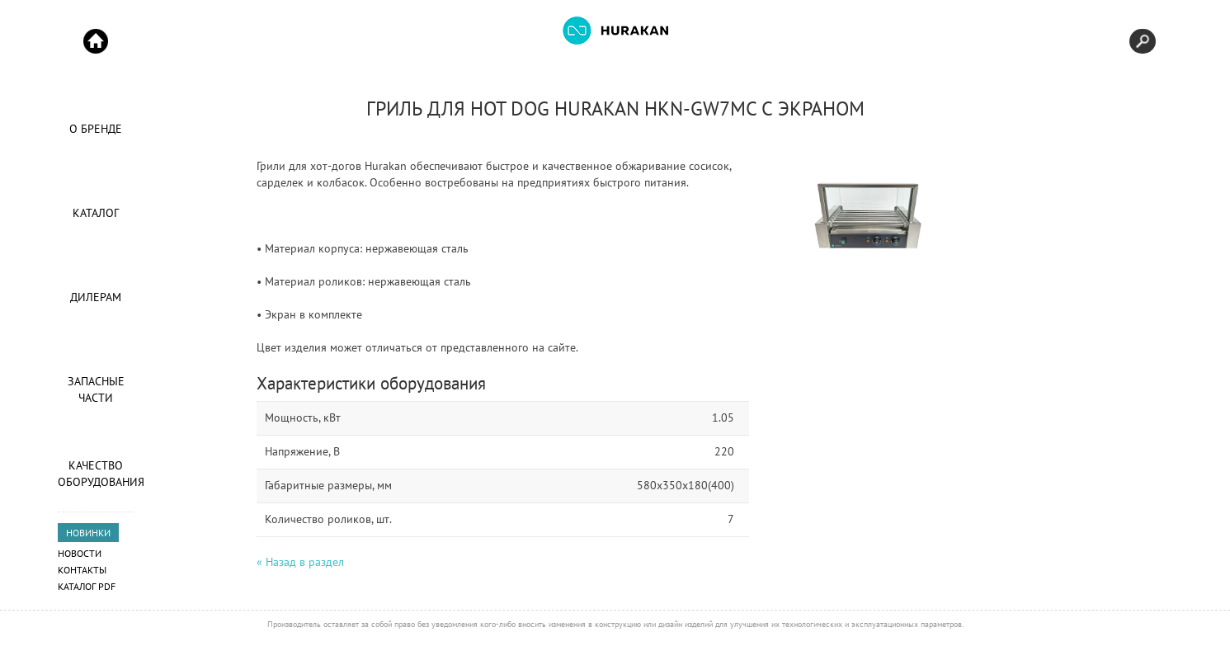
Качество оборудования (96, 473)
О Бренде (95, 128)
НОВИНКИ (88, 532)
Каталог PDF (86, 586)
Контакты (82, 570)
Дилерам (95, 297)
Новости (79, 553)
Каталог (96, 212)
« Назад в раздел (300, 561)
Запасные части (96, 389)
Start (95, 41)
